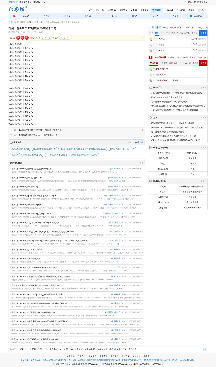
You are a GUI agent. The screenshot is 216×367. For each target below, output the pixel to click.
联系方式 (81, 356)
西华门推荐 (115, 168)
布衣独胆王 (115, 249)
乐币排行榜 (43, 349)
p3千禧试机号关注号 (111, 213)
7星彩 (175, 16)
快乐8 (67, 16)
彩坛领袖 (115, 303)
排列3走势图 (115, 349)
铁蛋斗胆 (115, 321)
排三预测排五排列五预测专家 (44, 149)
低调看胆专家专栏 (112, 312)
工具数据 (145, 10)
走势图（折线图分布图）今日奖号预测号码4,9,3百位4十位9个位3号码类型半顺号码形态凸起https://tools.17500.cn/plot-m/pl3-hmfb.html (63, 280)
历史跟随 (163, 207)
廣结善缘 (115, 258)
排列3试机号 (114, 222)
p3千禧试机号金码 (112, 204)
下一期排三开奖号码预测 (55, 155)
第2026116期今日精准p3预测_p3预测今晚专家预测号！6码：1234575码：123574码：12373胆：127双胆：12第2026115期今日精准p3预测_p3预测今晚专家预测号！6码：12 (77, 298)
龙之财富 (115, 276)
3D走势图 (64, 349)
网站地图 (192, 2)
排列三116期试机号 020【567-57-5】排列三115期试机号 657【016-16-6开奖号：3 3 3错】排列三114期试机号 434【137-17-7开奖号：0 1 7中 (66, 244)
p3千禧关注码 (114, 177)
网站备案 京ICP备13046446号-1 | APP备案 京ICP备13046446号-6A (102, 364)
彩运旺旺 (115, 339)
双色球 (46, 16)
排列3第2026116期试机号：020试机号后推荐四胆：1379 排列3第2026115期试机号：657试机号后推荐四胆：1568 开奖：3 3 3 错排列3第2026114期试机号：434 (73, 199)
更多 (130, 142)
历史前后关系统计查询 (192, 192)
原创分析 (39, 22)
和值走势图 (163, 169)
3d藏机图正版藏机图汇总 (96, 149)
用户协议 (114, 356)
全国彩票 (198, 16)
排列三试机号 (114, 240)
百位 (193, 174)
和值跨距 (193, 163)
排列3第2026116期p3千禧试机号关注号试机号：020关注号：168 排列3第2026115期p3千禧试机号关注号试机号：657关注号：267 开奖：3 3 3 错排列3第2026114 (73, 217)
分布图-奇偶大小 (192, 153)
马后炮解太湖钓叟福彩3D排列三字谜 (83, 155)
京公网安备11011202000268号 (150, 364)
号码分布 (163, 174)
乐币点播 (112, 10)
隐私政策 (126, 356)
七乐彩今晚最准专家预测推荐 (71, 149)
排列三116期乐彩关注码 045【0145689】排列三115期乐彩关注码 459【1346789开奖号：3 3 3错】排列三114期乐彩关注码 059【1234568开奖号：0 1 (69, 235)
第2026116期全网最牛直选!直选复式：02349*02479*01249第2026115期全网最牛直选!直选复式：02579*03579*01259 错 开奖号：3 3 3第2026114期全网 (70, 307)
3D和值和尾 (90, 349)
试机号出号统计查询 (192, 207)
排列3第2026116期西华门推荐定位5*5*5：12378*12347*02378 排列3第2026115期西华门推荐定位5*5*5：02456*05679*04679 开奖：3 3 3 (64, 172)
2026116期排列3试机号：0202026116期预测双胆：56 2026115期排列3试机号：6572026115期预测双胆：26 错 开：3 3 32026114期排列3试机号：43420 (70, 226)
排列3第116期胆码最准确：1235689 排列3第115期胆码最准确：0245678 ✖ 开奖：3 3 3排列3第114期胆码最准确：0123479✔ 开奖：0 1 (63, 316)
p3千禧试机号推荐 (112, 195)
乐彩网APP (38, 2)
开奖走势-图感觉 (162, 153)
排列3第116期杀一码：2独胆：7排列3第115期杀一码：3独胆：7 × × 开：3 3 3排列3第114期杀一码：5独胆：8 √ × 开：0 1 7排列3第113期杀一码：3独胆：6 (71, 334)
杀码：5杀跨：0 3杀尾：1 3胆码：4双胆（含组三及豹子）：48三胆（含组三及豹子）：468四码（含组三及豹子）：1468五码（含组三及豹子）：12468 (69, 271)
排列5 (134, 16)
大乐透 (155, 16)
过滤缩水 (193, 197)
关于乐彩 (71, 356)
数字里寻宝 (14, 32)
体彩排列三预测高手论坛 (32, 155)
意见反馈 (92, 356)
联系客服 (201, 2)
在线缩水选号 (193, 202)
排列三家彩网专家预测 (20, 149)
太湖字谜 (169, 10)
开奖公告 (100, 10)
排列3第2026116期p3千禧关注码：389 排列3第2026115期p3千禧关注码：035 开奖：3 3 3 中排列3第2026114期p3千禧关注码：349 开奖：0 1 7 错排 (68, 181)
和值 (193, 169)
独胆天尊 (115, 330)
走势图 (134, 10)
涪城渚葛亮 (115, 285)
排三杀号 (15, 155)
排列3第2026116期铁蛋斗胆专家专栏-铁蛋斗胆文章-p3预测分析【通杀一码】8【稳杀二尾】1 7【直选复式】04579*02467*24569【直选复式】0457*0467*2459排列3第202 (76, 325)
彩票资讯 (156, 10)
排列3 (114, 16)
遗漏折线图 (163, 158)
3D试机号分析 (76, 349)
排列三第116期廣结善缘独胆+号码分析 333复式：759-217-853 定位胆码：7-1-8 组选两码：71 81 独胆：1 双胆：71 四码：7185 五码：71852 (65, 262)
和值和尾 (193, 158)
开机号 (163, 192)
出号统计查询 (163, 202)
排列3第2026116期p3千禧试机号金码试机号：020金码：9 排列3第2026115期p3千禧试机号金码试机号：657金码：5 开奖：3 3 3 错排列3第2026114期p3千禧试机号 (74, 208)
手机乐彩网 (24, 2)
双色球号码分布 (130, 349)
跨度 (163, 163)
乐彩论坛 (123, 10)
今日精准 (115, 294)
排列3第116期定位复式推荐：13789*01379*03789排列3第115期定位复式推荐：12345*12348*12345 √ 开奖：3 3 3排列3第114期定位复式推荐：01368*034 (70, 343)
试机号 (163, 186)
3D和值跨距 (102, 349)
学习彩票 (181, 10)
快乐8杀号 (131, 149)
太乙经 (116, 267)
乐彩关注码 (115, 231)
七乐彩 (88, 16)
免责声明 (104, 356)
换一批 (139, 142)
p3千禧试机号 (114, 186)
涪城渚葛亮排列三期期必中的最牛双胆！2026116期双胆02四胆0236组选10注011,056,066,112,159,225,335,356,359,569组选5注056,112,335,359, (67, 289)
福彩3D (26, 16)
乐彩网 (33, 349)
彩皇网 (191, 10)
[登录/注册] (13, 2)
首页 (90, 10)
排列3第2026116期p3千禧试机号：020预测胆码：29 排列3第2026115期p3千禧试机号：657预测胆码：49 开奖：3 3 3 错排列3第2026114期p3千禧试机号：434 (72, 190)
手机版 (146, 356)
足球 (202, 10)
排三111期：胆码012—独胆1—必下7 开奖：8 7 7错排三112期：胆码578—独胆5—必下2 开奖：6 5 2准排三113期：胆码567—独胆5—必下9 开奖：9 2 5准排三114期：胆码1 (77, 253)
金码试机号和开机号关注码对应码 (193, 186)
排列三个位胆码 (116, 149)
